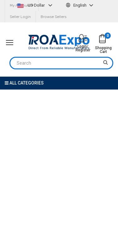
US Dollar (35, 5)
